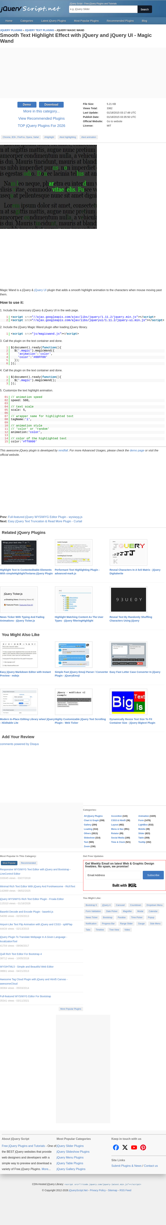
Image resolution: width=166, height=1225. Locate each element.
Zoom (87, 846)
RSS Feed (125, 1190)
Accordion (116, 816)
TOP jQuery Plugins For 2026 (41, 126)
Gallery (87, 824)
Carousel (120, 905)
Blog (144, 20)
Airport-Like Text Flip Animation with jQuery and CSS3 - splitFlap (36, 924)
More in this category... (41, 111)
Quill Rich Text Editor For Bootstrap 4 (21, 954)
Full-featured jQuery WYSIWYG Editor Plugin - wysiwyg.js (45, 516)
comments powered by (19, 744)
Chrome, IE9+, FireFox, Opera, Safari (21, 137)
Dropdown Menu (155, 905)
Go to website (114, 121)
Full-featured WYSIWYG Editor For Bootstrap (25, 996)
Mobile (141, 829)
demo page (137, 450)
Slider (141, 833)
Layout (114, 824)
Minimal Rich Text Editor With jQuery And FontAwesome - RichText (37, 886)
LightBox (143, 824)
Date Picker (112, 911)
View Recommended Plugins (41, 118)
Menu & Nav (117, 829)
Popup (151, 917)
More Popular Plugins (70, 1009)
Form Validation (93, 911)
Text (86, 842)
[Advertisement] (83, 73)
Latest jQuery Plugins (53, 20)
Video (127, 930)
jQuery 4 (106, 905)
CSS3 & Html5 (118, 820)
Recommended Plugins (120, 20)
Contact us (151, 1165)
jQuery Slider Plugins (70, 1145)
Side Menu (155, 923)
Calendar (153, 911)
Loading (88, 829)
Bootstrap (107, 917)
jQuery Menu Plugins (70, 1157)
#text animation (88, 137)
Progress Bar (108, 923)
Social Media (117, 837)
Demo (27, 104)
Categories (27, 20)
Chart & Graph (91, 820)
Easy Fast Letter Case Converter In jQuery (135, 672)
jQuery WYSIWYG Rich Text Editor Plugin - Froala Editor (32, 899)
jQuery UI (40, 290)
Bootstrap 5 (91, 905)
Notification (91, 923)
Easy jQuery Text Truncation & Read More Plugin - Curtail (45, 521)
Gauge (141, 923)
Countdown (135, 905)
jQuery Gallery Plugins (71, 1169)
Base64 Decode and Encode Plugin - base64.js (26, 911)
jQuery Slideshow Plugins (73, 1151)
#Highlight (49, 137)
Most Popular (9, 863)
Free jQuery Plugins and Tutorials (31, 7)
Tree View (114, 930)
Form (141, 820)
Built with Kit (124, 885)
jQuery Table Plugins (70, 1163)
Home (8, 20)
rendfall (63, 450)
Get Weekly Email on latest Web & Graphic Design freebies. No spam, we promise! (119, 865)
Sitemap (112, 1190)
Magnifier (127, 911)
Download (51, 104)
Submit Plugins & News (126, 1165)
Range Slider (126, 923)
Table (141, 837)
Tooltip (141, 842)
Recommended (28, 863)
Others (87, 833)
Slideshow (89, 837)
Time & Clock (118, 842)
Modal (140, 911)
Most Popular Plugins (86, 20)
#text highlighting (68, 137)
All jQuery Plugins (93, 816)
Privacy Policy (98, 1190)
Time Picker (137, 917)
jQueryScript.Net (78, 1190)
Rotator (115, 833)
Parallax (122, 917)
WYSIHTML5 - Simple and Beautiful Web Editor (27, 966)
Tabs (88, 930)
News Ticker (92, 917)
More (45, 1169)
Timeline (100, 930)
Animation (143, 816)
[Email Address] (113, 875)
